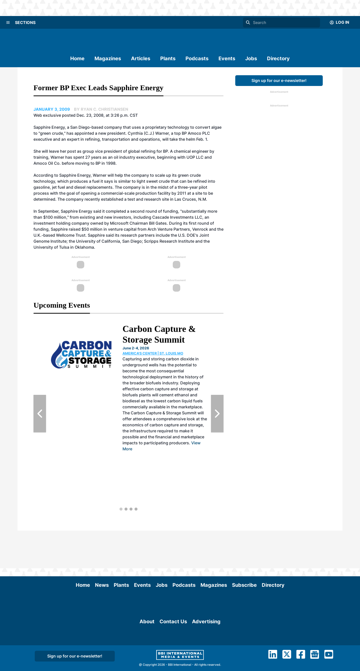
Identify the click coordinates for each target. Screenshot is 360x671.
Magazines (107, 58)
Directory (278, 58)
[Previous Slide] (40, 413)
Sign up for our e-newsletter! (279, 80)
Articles (140, 58)
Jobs (251, 58)
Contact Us (173, 633)
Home (77, 58)
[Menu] (8, 22)
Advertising (206, 633)
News (102, 547)
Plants (168, 58)
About (147, 633)
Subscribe (244, 547)
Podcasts (197, 58)
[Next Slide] (217, 413)
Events (226, 58)
